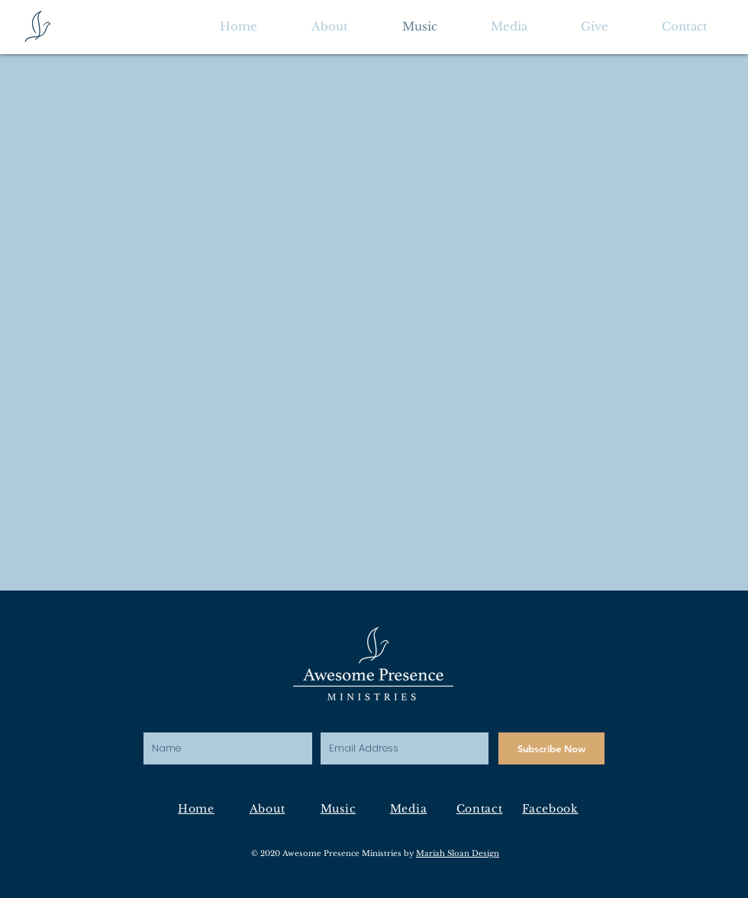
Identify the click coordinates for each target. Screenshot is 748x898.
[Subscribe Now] (551, 748)
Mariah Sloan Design (457, 853)
